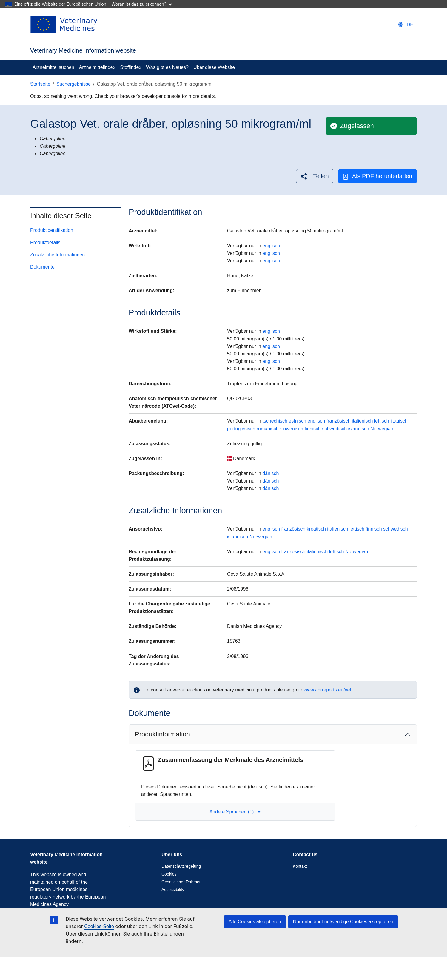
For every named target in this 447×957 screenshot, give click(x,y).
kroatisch (316, 528)
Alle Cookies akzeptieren (255, 921)
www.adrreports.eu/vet (327, 689)
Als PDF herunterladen (377, 176)
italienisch (362, 420)
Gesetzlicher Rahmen (181, 881)
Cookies (169, 874)
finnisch (313, 428)
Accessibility (172, 889)
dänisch (270, 473)
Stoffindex (130, 67)
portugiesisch (241, 428)
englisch (271, 245)
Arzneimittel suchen (53, 67)
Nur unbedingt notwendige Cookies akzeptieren (343, 921)
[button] (314, 176)
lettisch (381, 420)
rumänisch (268, 428)
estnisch (297, 420)
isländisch (358, 428)
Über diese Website (214, 67)
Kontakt (300, 866)
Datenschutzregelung (181, 866)
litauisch (399, 420)
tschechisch (274, 420)
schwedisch (334, 428)
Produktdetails (45, 242)
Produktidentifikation (51, 230)
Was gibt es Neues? (167, 67)
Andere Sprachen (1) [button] (235, 811)
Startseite (40, 84)
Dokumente (42, 266)
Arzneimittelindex (97, 67)
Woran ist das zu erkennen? (142, 4)
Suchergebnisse (73, 84)
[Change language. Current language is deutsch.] (406, 24)
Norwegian (381, 428)
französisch (338, 420)
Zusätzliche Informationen (57, 254)
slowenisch (291, 428)
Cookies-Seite (99, 926)
